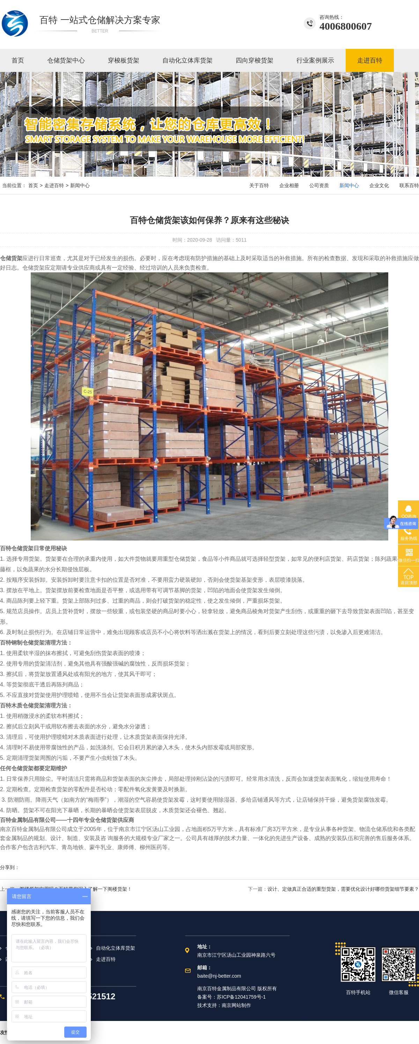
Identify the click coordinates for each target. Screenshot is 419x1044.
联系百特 (409, 185)
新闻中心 (80, 185)
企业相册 (289, 185)
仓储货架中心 (66, 60)
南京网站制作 (236, 1005)
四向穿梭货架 (254, 60)
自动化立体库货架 (187, 60)
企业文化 (379, 185)
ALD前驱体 (209, 1013)
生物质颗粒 (286, 1013)
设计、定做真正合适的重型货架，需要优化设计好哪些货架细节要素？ (343, 889)
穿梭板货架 (123, 60)
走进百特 (369, 60)
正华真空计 (235, 1013)
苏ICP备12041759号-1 (241, 997)
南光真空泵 (261, 1013)
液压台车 (310, 1013)
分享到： (10, 867)
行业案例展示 (315, 60)
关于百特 (259, 185)
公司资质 (319, 185)
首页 (18, 60)
